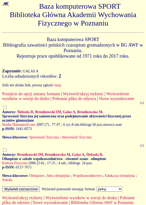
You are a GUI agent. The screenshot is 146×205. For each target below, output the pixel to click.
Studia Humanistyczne (18, 125)
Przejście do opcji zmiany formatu (31, 94)
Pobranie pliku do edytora (74, 98)
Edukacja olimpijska (120, 176)
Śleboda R (25, 112)
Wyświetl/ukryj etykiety (83, 94)
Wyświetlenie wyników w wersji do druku (81, 198)
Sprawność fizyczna (44, 137)
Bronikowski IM (48, 112)
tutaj (57, 85)
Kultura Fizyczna (15, 163)
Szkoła (7, 180)
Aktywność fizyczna (76, 137)
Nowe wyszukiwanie (116, 98)
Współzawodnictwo (87, 176)
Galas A (69, 112)
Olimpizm (36, 176)
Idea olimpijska (58, 176)
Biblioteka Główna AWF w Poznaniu (102, 202)
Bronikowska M (89, 112)
